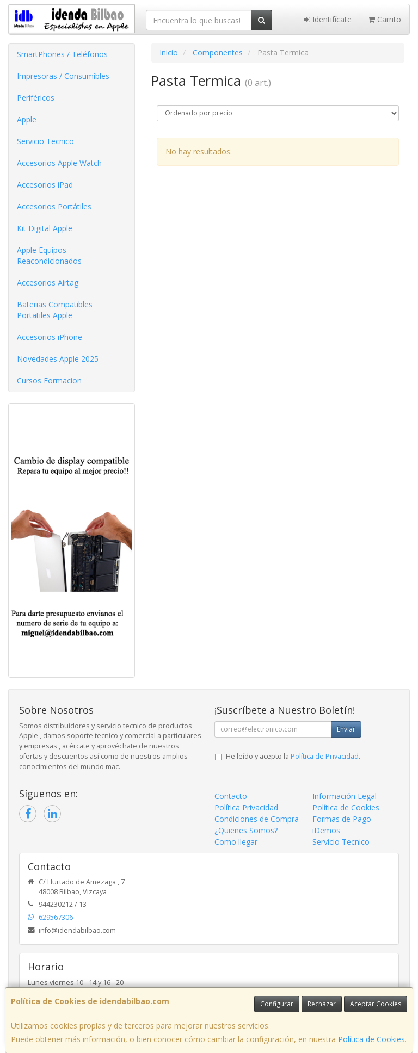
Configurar (276, 1003)
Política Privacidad (246, 807)
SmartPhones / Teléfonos (62, 54)
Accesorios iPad (45, 184)
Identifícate (328, 19)
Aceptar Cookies (375, 1003)
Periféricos (35, 97)
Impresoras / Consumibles (63, 76)
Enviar (346, 729)
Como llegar (235, 842)
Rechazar (322, 1003)
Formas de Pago (341, 819)
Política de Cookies (371, 1039)
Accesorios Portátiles (54, 206)
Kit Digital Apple (44, 228)
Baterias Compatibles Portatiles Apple (55, 309)
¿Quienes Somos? (246, 830)
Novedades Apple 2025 (58, 359)
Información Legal (344, 796)
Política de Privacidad (325, 756)
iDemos (326, 830)
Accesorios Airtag (47, 282)
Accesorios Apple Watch (59, 163)
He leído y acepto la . (293, 756)
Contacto (230, 796)
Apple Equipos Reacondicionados (49, 255)
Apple (26, 119)
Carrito (384, 19)
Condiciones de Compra (256, 819)
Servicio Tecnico (45, 141)
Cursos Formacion (49, 380)
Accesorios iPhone (49, 337)
